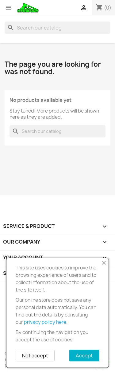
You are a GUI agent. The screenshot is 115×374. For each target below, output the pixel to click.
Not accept (35, 355)
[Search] (57, 28)
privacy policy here (45, 322)
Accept (84, 355)
